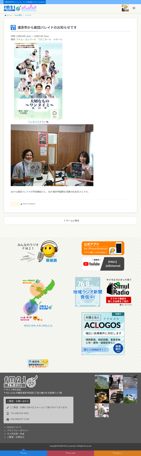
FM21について (14, 427)
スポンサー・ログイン (128, 2)
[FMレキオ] (36, 325)
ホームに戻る (72, 220)
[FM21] (27, 325)
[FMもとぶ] (47, 325)
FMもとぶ (118, 453)
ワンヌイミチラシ (37, 121)
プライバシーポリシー (18, 430)
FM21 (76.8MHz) (29, 204)
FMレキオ (71, 453)
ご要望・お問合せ (16, 437)
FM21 (24, 453)
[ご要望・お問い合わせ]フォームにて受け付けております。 (40, 407)
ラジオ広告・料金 (16, 433)
